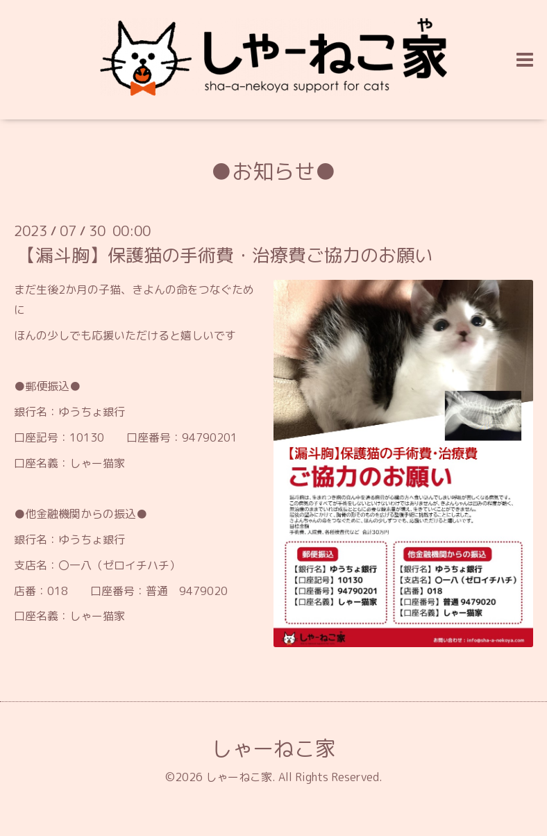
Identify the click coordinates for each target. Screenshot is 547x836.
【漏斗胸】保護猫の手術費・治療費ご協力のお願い (224, 254)
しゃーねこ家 (273, 748)
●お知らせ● (273, 171)
